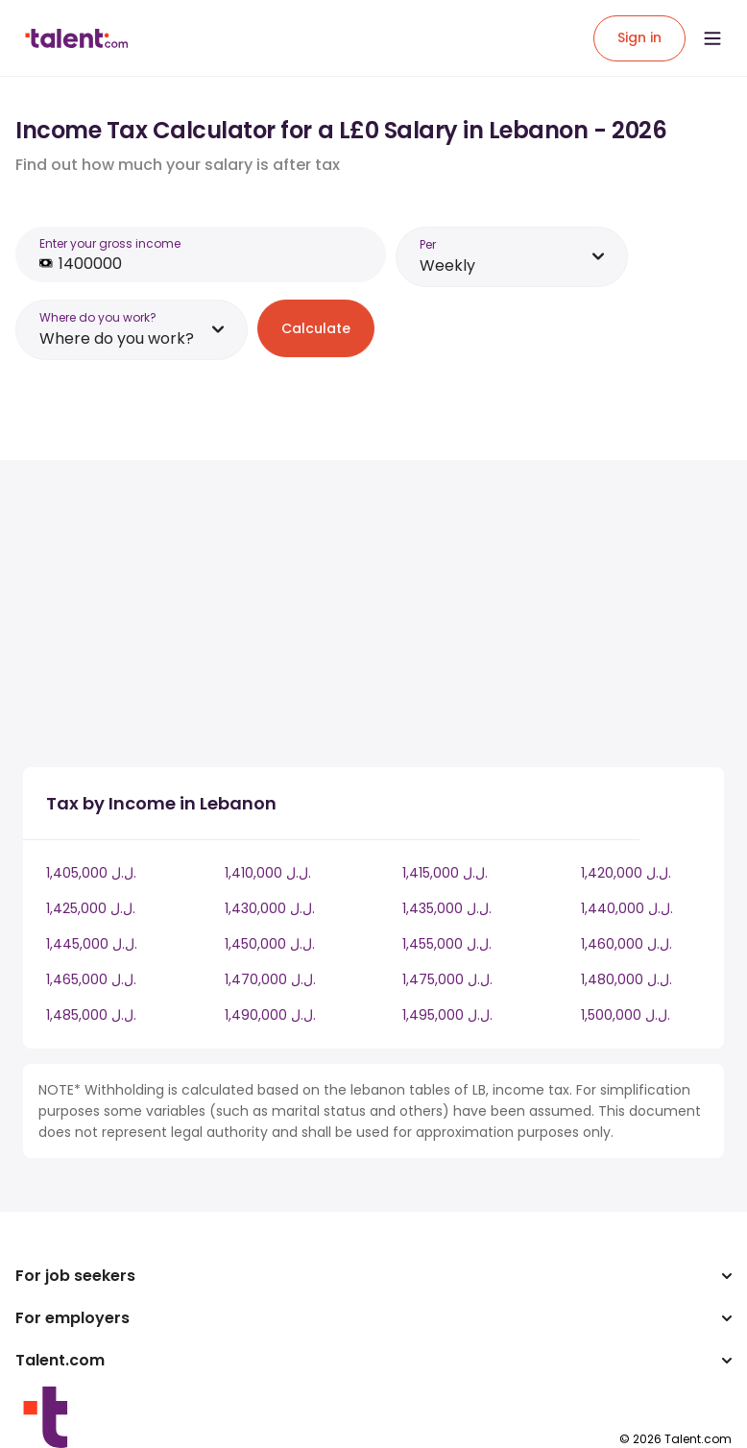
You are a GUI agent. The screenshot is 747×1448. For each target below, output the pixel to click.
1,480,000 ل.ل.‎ (626, 979)
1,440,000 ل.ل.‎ (627, 908)
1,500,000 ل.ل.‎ (625, 1015)
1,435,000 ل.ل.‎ (447, 908)
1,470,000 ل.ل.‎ (270, 979)
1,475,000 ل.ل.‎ (447, 979)
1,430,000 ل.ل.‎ (270, 908)
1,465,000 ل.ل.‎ (91, 979)
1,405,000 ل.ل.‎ (91, 872)
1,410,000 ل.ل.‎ (268, 872)
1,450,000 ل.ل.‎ (270, 943)
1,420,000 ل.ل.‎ (626, 872)
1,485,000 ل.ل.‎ (91, 1015)
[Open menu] (712, 38)
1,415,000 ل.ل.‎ (445, 872)
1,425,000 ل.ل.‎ (90, 908)
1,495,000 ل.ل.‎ (447, 1015)
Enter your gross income (110, 243)
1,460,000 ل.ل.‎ (626, 943)
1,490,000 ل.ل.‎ (270, 1015)
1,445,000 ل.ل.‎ (91, 943)
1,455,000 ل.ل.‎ (447, 943)
